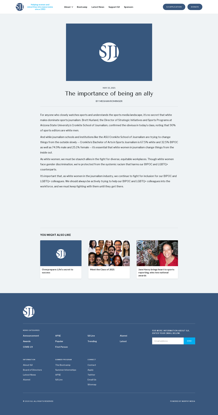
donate (195, 7)
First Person (61, 347)
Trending (92, 341)
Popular (59, 341)
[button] (67, 7)
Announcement (31, 335)
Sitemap (92, 384)
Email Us (92, 379)
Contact (92, 365)
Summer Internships (65, 370)
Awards (27, 341)
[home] (20, 7)
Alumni (123, 335)
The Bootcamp (62, 365)
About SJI (28, 365)
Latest (123, 341)
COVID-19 (28, 347)
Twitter (91, 375)
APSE (58, 335)
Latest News (29, 375)
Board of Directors (32, 370)
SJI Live (91, 335)
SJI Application (174, 7)
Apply (90, 370)
